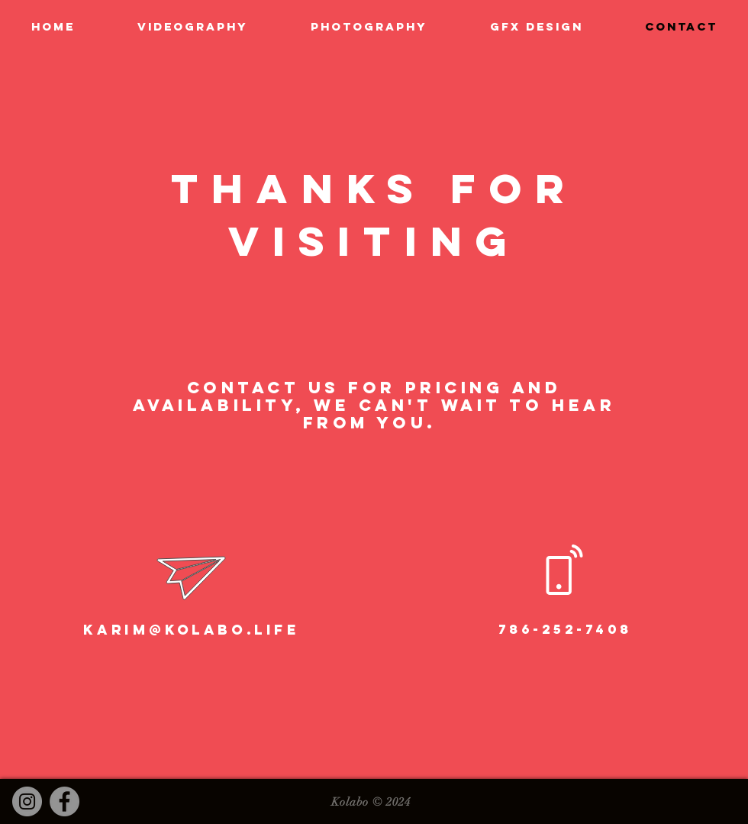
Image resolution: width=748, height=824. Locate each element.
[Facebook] (64, 801)
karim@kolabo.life (191, 629)
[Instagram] (27, 801)
